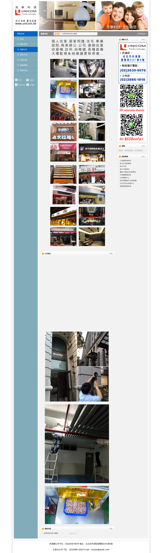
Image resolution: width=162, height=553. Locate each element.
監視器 (121, 150)
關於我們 (23, 44)
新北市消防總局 (125, 163)
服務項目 (23, 49)
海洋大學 (123, 166)
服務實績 (23, 65)
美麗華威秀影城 (125, 186)
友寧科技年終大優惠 (69, 34)
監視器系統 (129, 150)
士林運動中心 (124, 178)
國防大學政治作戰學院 (128, 172)
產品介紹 (23, 55)
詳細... (112, 253)
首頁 (22, 39)
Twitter (31, 80)
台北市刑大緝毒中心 (127, 183)
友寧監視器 (141, 34)
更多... (112, 528)
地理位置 (23, 60)
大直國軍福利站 (125, 160)
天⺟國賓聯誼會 (125, 175)
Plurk (20, 80)
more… (144, 39)
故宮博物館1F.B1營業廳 (128, 180)
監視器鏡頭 (139, 150)
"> (77, 275)
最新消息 (23, 70)
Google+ (32, 85)
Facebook (21, 85)
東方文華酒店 (124, 169)
